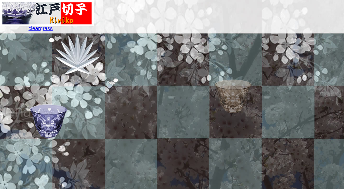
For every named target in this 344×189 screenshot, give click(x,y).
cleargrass (41, 28)
